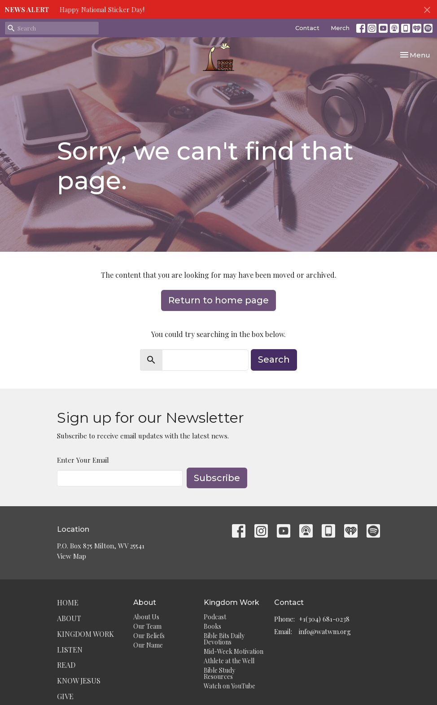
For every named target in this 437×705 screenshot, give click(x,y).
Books (212, 626)
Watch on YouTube (229, 686)
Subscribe (217, 478)
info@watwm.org (325, 631)
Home (68, 602)
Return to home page (218, 300)
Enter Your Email (83, 459)
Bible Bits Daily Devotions (224, 638)
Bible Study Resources (219, 673)
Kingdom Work (85, 634)
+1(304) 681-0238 (324, 618)
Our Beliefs (149, 635)
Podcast (215, 617)
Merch (340, 27)
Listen (70, 649)
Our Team (147, 626)
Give (65, 696)
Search (274, 359)
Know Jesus (79, 680)
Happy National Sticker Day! (102, 9)
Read (66, 665)
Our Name (148, 645)
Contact (307, 27)
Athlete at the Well (229, 661)
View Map (71, 556)
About (69, 618)
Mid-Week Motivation (233, 651)
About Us (146, 617)
